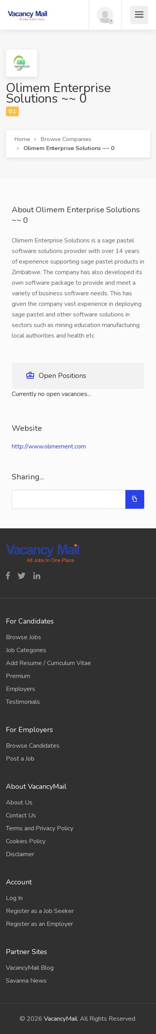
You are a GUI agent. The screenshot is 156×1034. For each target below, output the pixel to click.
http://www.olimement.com (49, 446)
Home (22, 139)
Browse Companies (66, 139)
